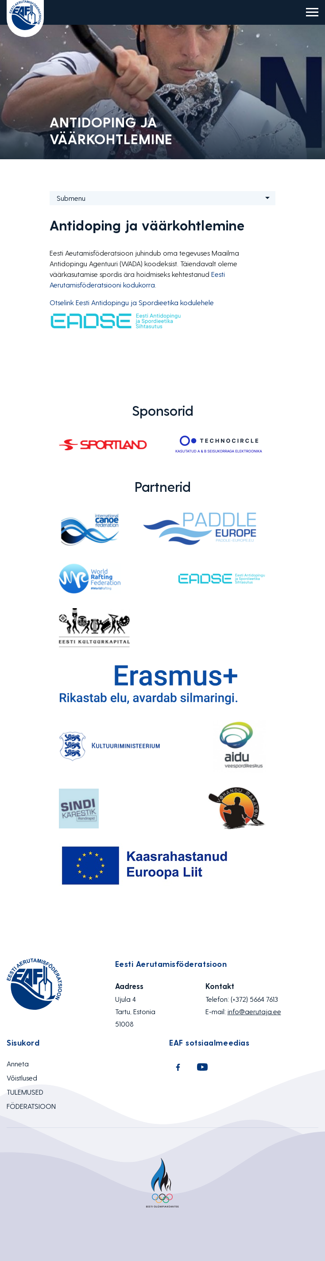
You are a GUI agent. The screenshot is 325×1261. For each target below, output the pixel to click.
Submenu (71, 198)
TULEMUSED (25, 1092)
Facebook (178, 1067)
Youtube (202, 1067)
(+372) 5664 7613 (254, 999)
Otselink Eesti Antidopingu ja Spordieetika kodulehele (132, 302)
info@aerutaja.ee (254, 1011)
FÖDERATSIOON (31, 1106)
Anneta (18, 1063)
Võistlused (22, 1077)
